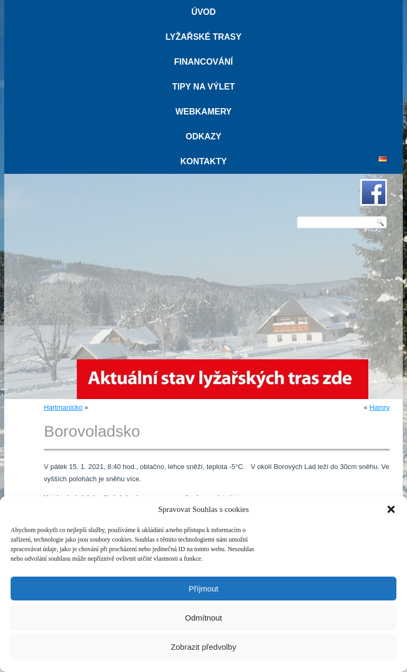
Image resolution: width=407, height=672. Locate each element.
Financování (203, 61)
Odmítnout (203, 617)
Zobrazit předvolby (203, 646)
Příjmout (203, 588)
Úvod (203, 11)
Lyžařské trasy (203, 36)
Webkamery (203, 111)
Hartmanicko (63, 407)
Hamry (379, 407)
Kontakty (203, 161)
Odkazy (203, 136)
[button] (391, 509)
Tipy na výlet (203, 86)
